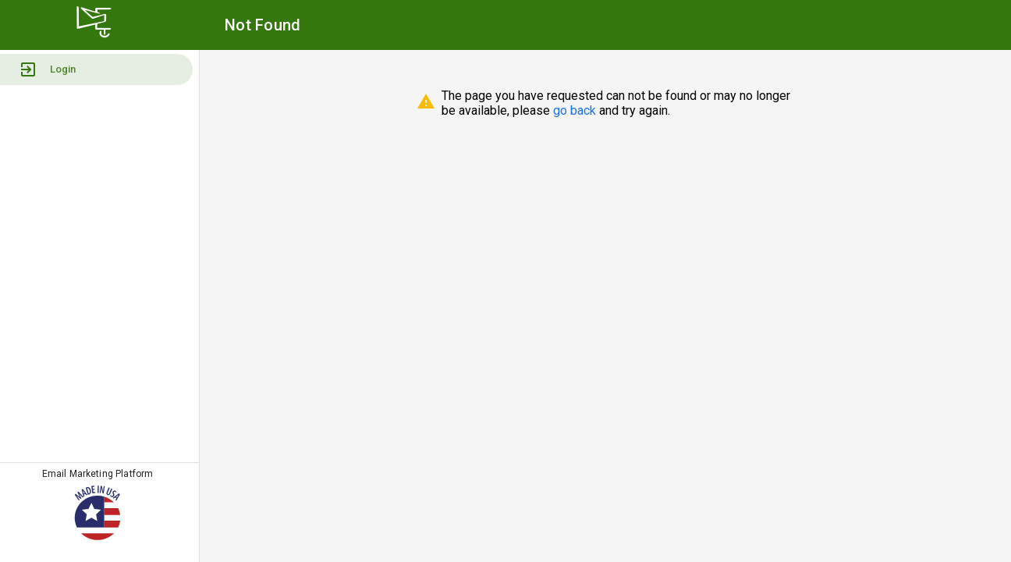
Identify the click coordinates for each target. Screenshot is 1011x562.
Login (47, 69)
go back (574, 110)
